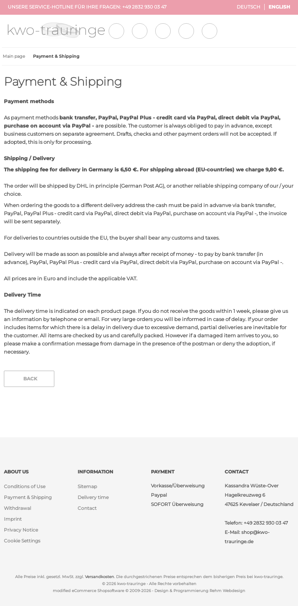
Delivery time (93, 497)
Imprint (13, 519)
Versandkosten (99, 576)
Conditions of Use (24, 486)
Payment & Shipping (28, 497)
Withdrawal (17, 508)
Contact (87, 508)
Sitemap (87, 486)
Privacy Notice (21, 530)
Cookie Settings (22, 541)
